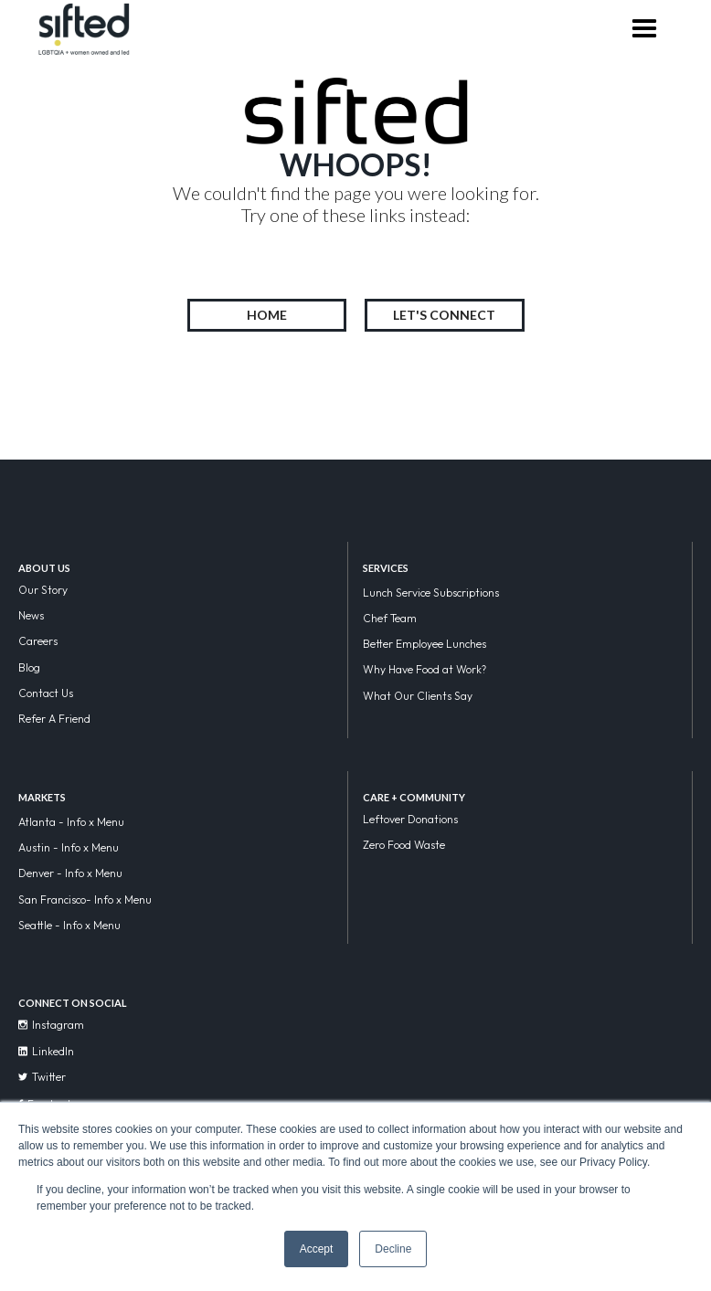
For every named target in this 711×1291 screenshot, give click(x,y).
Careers (38, 641)
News (31, 615)
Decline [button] (393, 1249)
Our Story (43, 590)
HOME (267, 315)
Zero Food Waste (404, 845)
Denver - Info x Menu (70, 873)
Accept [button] (317, 1249)
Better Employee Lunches (424, 644)
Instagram (51, 1025)
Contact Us (45, 693)
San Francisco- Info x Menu (85, 899)
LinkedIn (46, 1051)
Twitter (42, 1077)
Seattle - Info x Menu (69, 925)
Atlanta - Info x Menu (71, 822)
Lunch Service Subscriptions (431, 592)
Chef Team (390, 618)
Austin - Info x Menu (68, 847)
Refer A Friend (54, 718)
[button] (644, 30)
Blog (29, 667)
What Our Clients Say (417, 696)
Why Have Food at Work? (424, 669)
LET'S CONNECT (444, 315)
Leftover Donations (410, 819)
